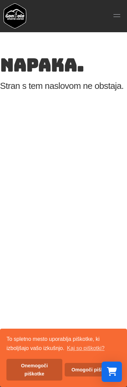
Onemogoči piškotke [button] (34, 369)
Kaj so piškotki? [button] (86, 348)
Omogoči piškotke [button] (92, 369)
